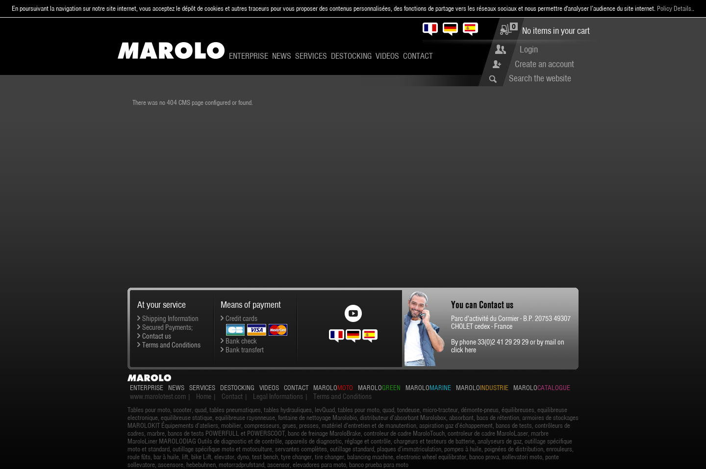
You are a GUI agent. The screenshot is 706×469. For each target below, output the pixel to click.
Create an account (544, 64)
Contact (418, 55)
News (281, 55)
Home (203, 396)
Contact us (156, 336)
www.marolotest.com (158, 396)
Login (529, 49)
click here (463, 350)
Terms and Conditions (171, 345)
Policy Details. (675, 8)
